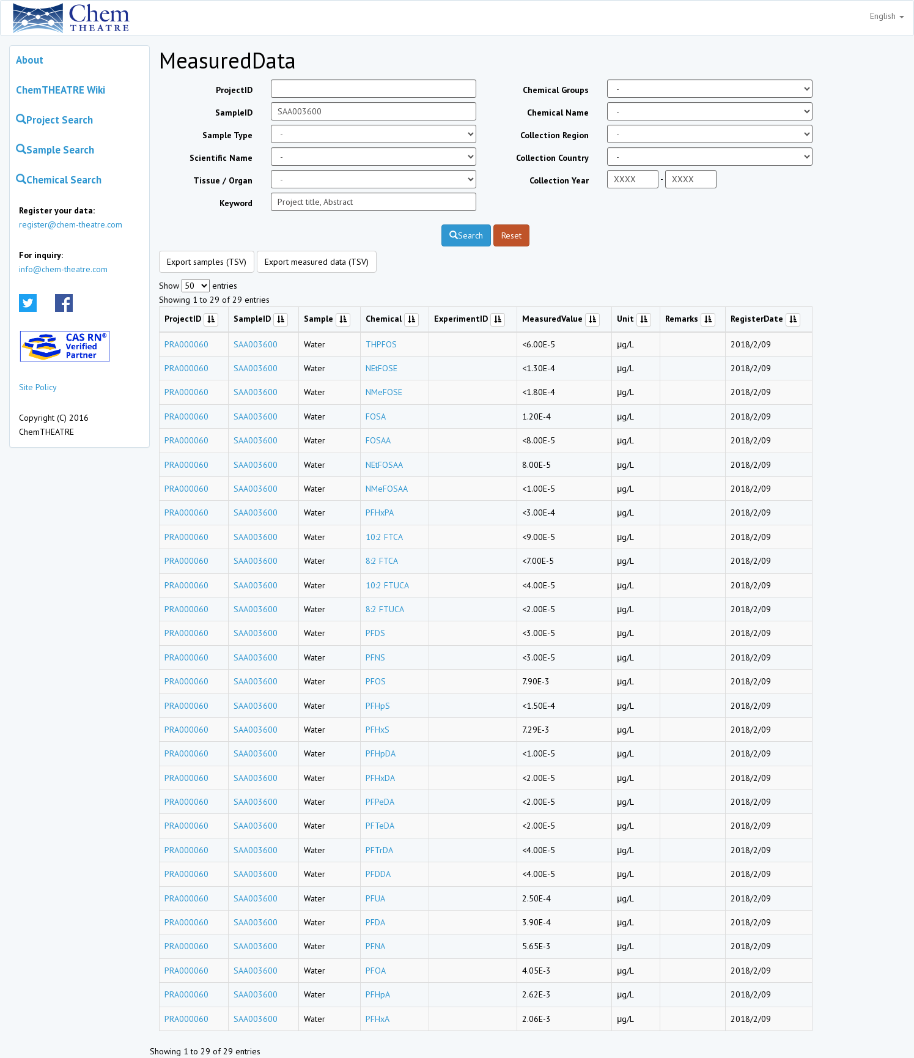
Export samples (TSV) (206, 261)
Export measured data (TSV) (317, 261)
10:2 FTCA (384, 536)
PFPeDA (380, 801)
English (887, 15)
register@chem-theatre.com (70, 224)
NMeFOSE (384, 392)
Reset (511, 235)
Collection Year (559, 180)
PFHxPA (380, 512)
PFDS (375, 632)
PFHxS (377, 729)
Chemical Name (558, 112)
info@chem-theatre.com (63, 269)
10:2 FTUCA (387, 585)
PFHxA (377, 1018)
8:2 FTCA (382, 560)
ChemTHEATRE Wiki (60, 90)
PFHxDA (380, 777)
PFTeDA (380, 825)
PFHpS (378, 705)
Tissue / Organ (222, 180)
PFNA (375, 946)
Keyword (235, 203)
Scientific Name (221, 157)
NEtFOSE (381, 368)
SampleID (233, 112)
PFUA (375, 898)
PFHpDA (381, 753)
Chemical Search (58, 180)
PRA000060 (186, 344)
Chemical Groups (556, 89)
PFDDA (378, 873)
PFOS (376, 681)
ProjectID (234, 89)
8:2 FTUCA (385, 609)
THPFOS (381, 344)
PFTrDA (379, 850)
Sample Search (55, 150)
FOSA (376, 416)
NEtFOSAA (384, 464)
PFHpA (378, 994)
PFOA (376, 970)
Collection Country (552, 157)
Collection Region (554, 135)
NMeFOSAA (387, 488)
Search (466, 235)
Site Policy (38, 387)
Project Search (54, 120)
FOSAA (378, 440)
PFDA (375, 922)
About (29, 60)
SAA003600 (256, 344)
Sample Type (227, 135)
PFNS (375, 657)
